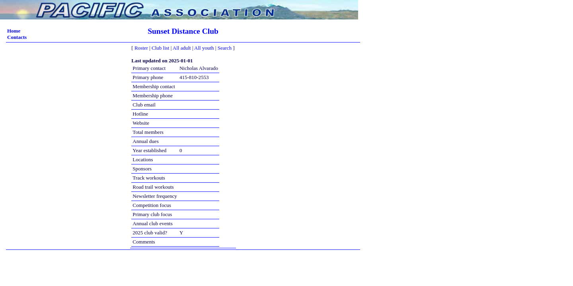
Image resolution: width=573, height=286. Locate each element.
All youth (204, 48)
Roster (141, 48)
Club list (160, 48)
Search (225, 48)
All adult (182, 48)
